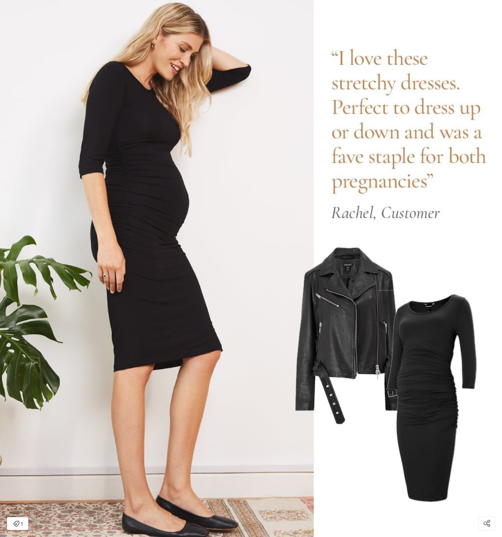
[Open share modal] (487, 523)
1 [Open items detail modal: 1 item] (18, 524)
